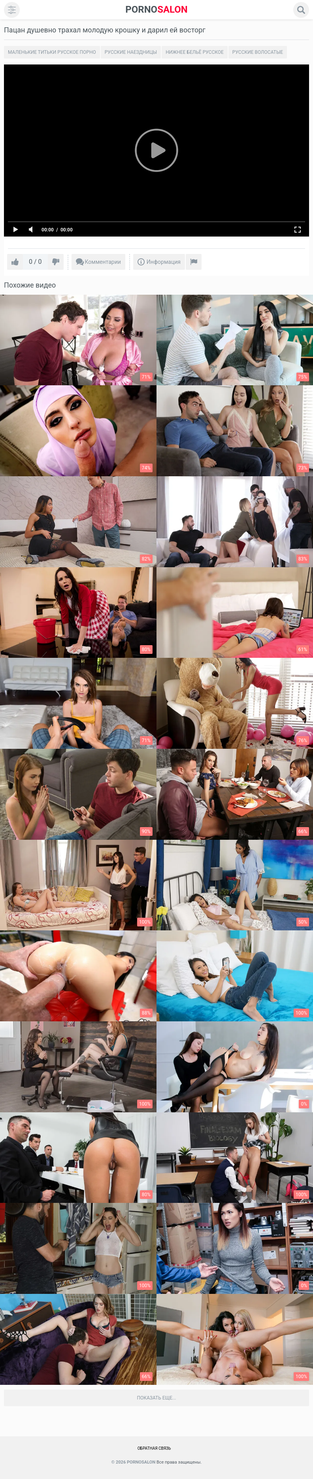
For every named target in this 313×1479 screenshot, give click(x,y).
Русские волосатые (257, 52)
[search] (301, 10)
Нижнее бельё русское (195, 52)
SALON (156, 9)
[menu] (12, 10)
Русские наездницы (131, 52)
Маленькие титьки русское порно (52, 52)
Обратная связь (154, 1448)
